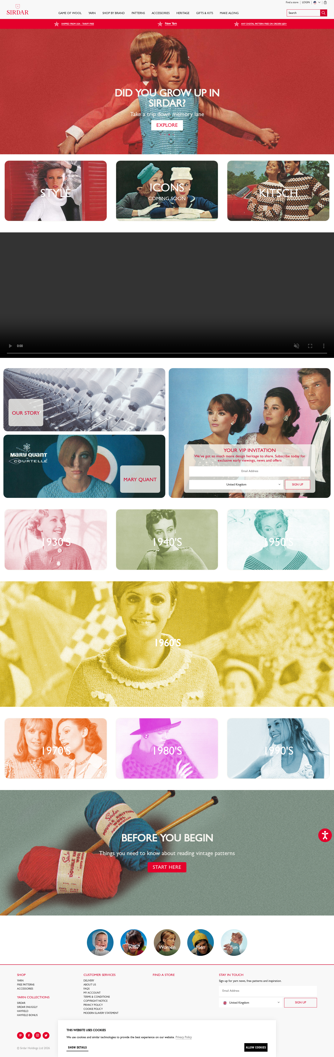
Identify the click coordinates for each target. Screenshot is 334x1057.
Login (306, 2)
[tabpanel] (167, 91)
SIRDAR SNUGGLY (27, 1007)
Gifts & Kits (204, 13)
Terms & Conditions (97, 997)
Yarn (92, 13)
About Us (90, 985)
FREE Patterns (26, 985)
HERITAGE (182, 13)
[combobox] (236, 484)
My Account (92, 993)
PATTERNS (138, 13)
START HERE (167, 867)
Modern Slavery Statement (101, 1013)
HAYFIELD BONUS (27, 1015)
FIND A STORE (164, 975)
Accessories (161, 13)
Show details (77, 1047)
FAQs (87, 989)
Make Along (229, 13)
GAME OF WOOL (70, 13)
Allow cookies (256, 1047)
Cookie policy (93, 1009)
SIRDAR (21, 1003)
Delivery (89, 981)
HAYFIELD (22, 1011)
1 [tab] (160, 135)
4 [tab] (173, 135)
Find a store (292, 2)
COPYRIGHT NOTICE (96, 1001)
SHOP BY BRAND (113, 13)
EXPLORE (167, 125)
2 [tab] (165, 135)
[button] (307, 12)
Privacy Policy (93, 1005)
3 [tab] (169, 135)
